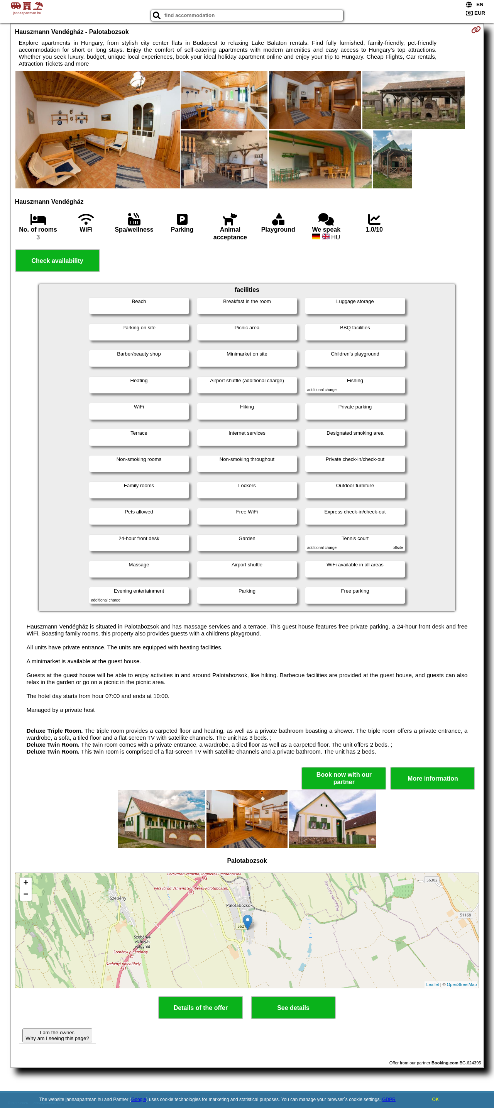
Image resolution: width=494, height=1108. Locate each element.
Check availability (57, 261)
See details (293, 1008)
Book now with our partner (344, 778)
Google (138, 1099)
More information (433, 778)
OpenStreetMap (462, 984)
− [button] (25, 895)
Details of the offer (201, 1008)
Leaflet (432, 984)
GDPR (389, 1099)
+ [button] (25, 883)
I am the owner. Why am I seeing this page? (57, 1035)
